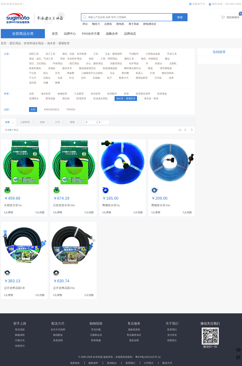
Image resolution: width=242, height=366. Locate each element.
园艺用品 (15, 43)
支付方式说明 (58, 329)
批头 (45, 73)
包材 (91, 58)
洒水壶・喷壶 (151, 98)
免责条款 (75, 363)
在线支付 (20, 345)
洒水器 (66, 98)
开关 (57, 73)
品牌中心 (70, 33)
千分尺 (32, 77)
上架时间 (25, 122)
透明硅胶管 (142, 77)
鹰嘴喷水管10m (160, 205)
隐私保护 (93, 363)
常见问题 (96, 329)
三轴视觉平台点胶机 (92, 73)
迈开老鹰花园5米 (14, 288)
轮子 (109, 77)
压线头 (46, 77)
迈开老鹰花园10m (64, 288)
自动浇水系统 (100, 98)
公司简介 (149, 363)
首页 (55, 33)
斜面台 (158, 63)
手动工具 (172, 53)
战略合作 (112, 33)
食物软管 (62, 93)
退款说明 (134, 340)
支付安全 (172, 335)
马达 (112, 73)
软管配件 (112, 93)
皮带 (171, 77)
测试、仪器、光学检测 (74, 53)
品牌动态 (130, 33)
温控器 (32, 82)
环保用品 (58, 63)
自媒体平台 (198, 3)
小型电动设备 (153, 53)
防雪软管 (81, 98)
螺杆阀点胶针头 (132, 68)
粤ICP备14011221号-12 (148, 357)
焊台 (85, 23)
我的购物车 (233, 17)
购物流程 (20, 335)
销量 (7, 122)
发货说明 (58, 340)
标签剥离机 (35, 68)
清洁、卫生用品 (37, 63)
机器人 (139, 73)
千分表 (32, 73)
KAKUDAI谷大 (51, 109)
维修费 (70, 73)
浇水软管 (45, 93)
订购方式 (20, 340)
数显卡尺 (124, 77)
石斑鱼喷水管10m (64, 205)
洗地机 (51, 68)
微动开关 (67, 68)
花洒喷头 (34, 98)
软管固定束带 (143, 93)
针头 (71, 77)
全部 (31, 93)
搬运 (167, 58)
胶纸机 (120, 23)
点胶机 (108, 23)
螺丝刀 (96, 23)
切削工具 (34, 53)
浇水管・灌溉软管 (58, 43)
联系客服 (96, 340)
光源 (59, 77)
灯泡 (152, 73)
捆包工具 (129, 58)
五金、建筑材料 (113, 53)
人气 (57, 122)
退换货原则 (134, 329)
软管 (126, 93)
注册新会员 (96, 335)
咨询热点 (112, 363)
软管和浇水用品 (34, 43)
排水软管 (95, 93)
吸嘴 (57, 82)
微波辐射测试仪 (87, 68)
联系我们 (172, 329)
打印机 (158, 77)
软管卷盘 (162, 93)
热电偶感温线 (110, 68)
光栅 (45, 82)
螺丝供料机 (168, 73)
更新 (72, 122)
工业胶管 (79, 93)
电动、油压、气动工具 (41, 58)
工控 (95, 53)
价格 (42, 122)
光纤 (83, 77)
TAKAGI (71, 109)
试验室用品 (116, 63)
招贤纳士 (172, 340)
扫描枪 (96, 77)
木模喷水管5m (13, 205)
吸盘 (150, 68)
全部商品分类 (23, 34)
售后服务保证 (134, 335)
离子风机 (134, 23)
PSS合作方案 (91, 33)
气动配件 (134, 53)
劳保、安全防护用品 (71, 58)
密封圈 (125, 73)
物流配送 (58, 335)
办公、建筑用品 (94, 63)
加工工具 (50, 53)
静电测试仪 (149, 23)
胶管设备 (50, 98)
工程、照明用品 (109, 58)
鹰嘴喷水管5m (111, 205)
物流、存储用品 (149, 58)
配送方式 (167, 363)
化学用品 (134, 63)
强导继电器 (166, 68)
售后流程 (20, 329)
